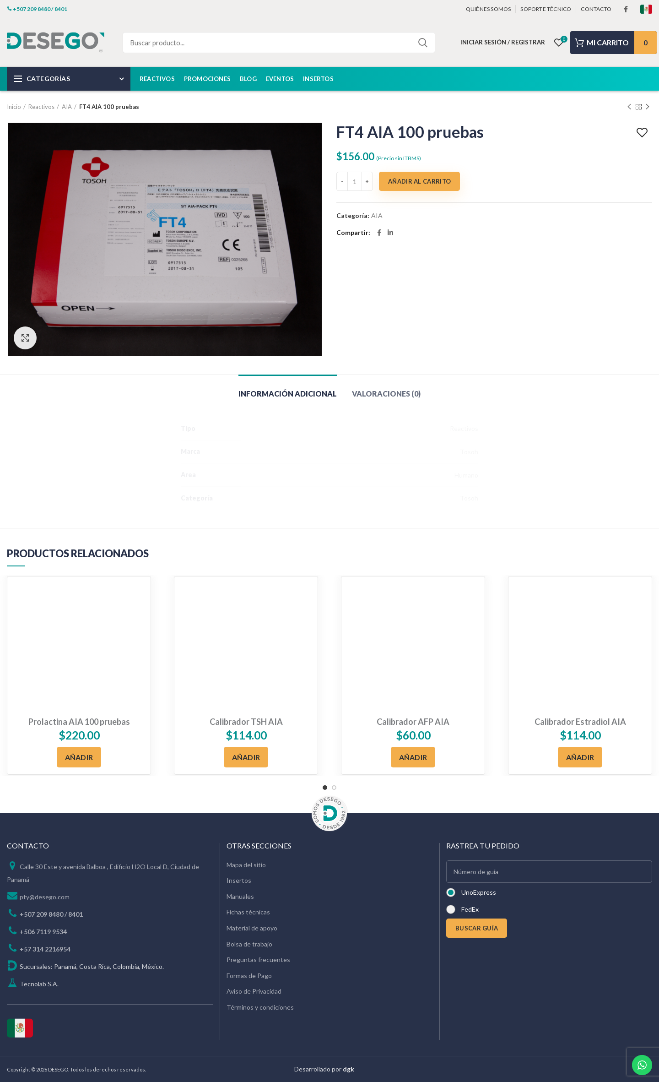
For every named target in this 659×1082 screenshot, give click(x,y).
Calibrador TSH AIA (246, 722)
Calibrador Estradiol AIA (580, 722)
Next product (647, 106)
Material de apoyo (252, 928)
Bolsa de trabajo (249, 944)
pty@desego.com (45, 897)
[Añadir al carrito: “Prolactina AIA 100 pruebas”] (79, 757)
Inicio (14, 106)
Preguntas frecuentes (258, 959)
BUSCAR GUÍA (476, 928)
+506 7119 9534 (43, 931)
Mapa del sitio (246, 865)
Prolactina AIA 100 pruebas (79, 722)
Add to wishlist (643, 132)
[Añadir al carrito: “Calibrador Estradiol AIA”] (580, 757)
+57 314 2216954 (45, 949)
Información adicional (287, 393)
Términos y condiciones (260, 1007)
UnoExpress (478, 892)
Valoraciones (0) (386, 393)
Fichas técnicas (248, 912)
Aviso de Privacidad (254, 991)
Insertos (239, 880)
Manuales (240, 896)
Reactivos (41, 106)
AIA (67, 106)
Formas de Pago (249, 975)
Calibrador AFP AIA (413, 722)
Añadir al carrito (419, 181)
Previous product (629, 106)
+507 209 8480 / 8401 (51, 914)
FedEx (470, 909)
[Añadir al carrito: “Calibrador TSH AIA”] (246, 757)
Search (422, 42)
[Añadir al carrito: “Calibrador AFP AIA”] (413, 757)
